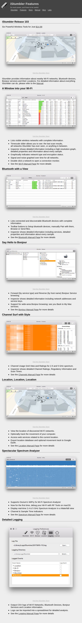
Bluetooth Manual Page (29, 237)
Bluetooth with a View (15, 169)
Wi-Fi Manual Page (27, 164)
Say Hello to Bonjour (14, 242)
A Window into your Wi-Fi (17, 88)
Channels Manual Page (29, 374)
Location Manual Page (28, 445)
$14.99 (39, 27)
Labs (50, 10)
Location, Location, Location (19, 379)
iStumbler (14, 10)
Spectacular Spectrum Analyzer (21, 450)
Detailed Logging (12, 519)
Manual (37, 10)
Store (31, 10)
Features (23, 10)
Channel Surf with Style (16, 314)
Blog (44, 10)
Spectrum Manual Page (29, 514)
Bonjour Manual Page (28, 309)
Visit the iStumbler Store (41, 73)
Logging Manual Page (28, 613)
